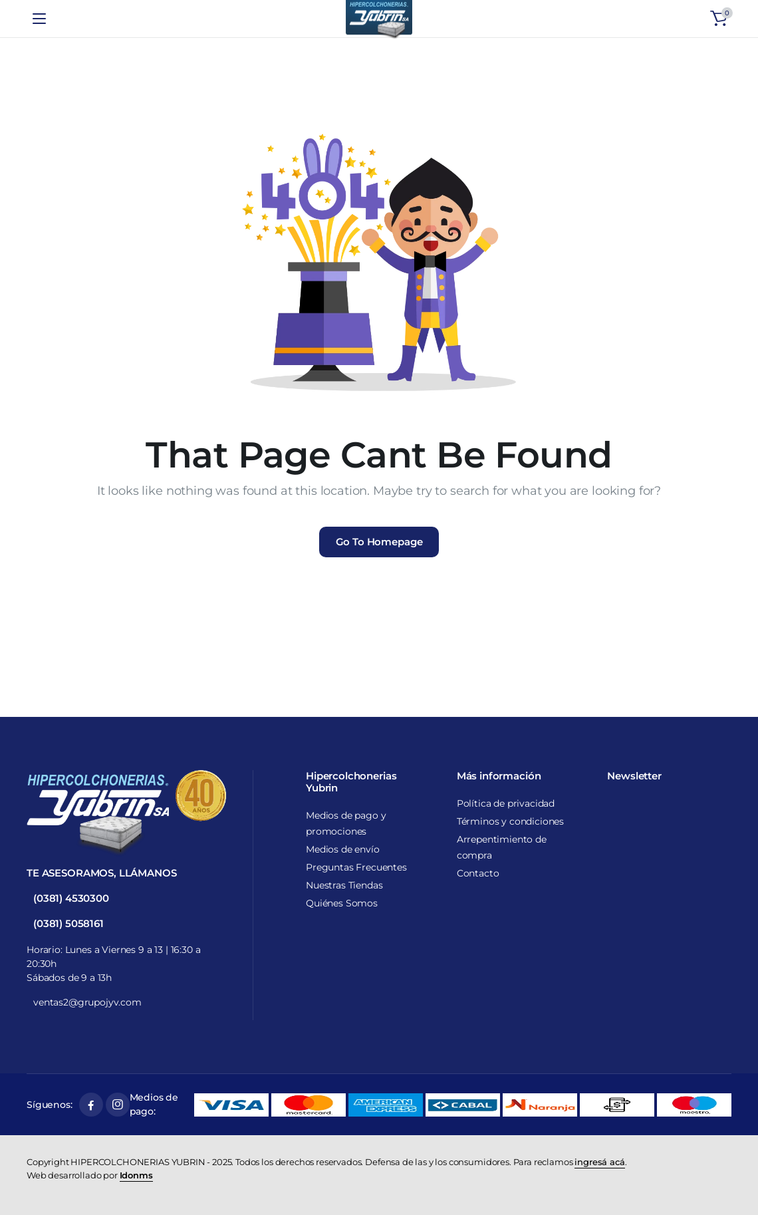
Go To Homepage (379, 541)
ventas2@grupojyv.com (87, 1002)
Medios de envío (343, 849)
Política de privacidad (506, 803)
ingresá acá (599, 1161)
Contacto (478, 873)
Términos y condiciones (510, 821)
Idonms (136, 1175)
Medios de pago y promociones (346, 823)
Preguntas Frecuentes (356, 867)
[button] (718, 18)
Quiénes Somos (342, 903)
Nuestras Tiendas (344, 885)
